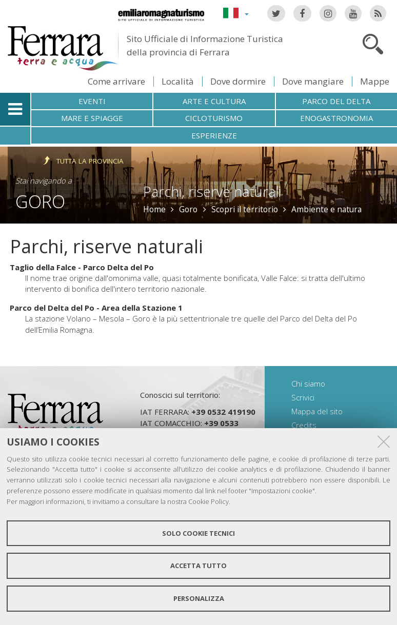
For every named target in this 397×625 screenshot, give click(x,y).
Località (178, 81)
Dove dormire (238, 81)
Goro (40, 201)
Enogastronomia (336, 118)
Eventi (92, 101)
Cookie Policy (208, 501)
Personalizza (198, 598)
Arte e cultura (214, 101)
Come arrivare (116, 81)
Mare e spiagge (92, 118)
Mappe (374, 81)
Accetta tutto (198, 565)
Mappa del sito (317, 411)
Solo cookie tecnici (198, 533)
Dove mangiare (313, 81)
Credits (303, 425)
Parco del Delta (336, 101)
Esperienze (214, 135)
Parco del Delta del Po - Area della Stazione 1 (96, 308)
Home (154, 209)
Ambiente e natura (326, 209)
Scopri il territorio (244, 209)
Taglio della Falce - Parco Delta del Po (82, 267)
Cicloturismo (214, 118)
